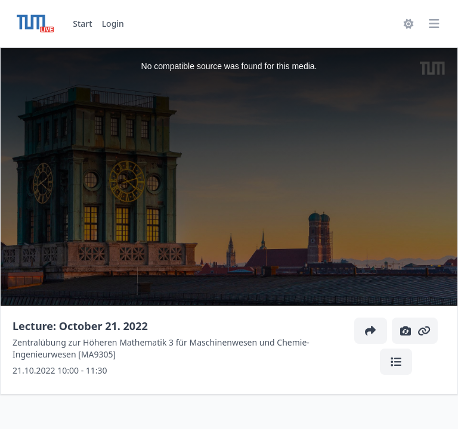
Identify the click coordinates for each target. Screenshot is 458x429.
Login (113, 23)
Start (82, 23)
